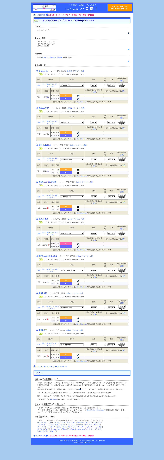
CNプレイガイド (43, 429)
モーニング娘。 (55, 422)
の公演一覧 (51, 366)
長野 (38, 282)
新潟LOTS (43, 293)
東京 (38, 356)
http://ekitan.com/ (81, 102)
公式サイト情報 (47, 57)
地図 (82, 71)
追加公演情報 (57, 57)
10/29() (46, 208)
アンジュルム (71, 422)
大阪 (38, 208)
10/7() (46, 97)
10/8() (46, 134)
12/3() (46, 356)
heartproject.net (86, 442)
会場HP (69, 71)
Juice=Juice (80, 422)
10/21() (46, 171)
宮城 (38, 97)
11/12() (46, 319)
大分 (38, 245)
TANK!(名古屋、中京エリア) (47, 431)
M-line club (100, 410)
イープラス (41, 425)
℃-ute (63, 422)
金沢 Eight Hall (45, 145)
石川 (38, 171)
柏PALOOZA (44, 108)
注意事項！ (53, 399)
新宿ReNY (43, 330)
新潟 (38, 319)
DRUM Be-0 (44, 219)
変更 (38, 85)
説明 (121, 81)
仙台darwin (43, 71)
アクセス (76, 71)
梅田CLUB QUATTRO (48, 182)
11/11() (46, 282)
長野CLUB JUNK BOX (48, 256)
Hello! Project (91, 410)
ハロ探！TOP (40, 15)
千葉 (38, 134)
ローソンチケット (43, 427)
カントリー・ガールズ (93, 422)
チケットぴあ (42, 422)
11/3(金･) (46, 245)
